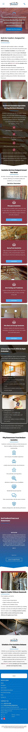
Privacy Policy (21, 727)
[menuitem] (14, 683)
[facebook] (2, 719)
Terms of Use (17, 727)
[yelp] (4, 719)
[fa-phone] (24, 4)
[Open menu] (3, 4)
